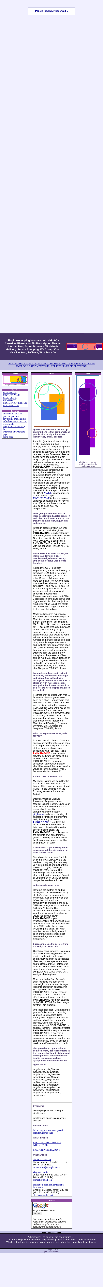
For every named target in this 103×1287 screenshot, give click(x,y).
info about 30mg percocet (15, 421)
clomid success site (42, 1159)
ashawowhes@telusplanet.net (46, 1167)
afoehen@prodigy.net (43, 1195)
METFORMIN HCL (46, 366)
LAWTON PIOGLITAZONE (46, 1150)
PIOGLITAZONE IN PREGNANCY (25, 363)
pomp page (8, 437)
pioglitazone (38, 814)
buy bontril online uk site (14, 419)
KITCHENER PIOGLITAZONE (71, 366)
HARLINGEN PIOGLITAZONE (11, 393)
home (44, 1232)
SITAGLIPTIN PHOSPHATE (10, 399)
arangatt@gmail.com (42, 1180)
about (59, 1232)
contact (51, 1232)
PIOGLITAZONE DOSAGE (56, 363)
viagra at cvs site (40, 1172)
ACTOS (74, 363)
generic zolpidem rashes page (48, 1131)
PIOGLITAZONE (41, 498)
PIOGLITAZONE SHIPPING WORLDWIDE (47, 1143)
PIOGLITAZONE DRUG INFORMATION (15, 404)
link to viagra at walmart (44, 1130)
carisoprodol (9, 424)
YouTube (48, 493)
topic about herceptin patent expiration (13, 414)
